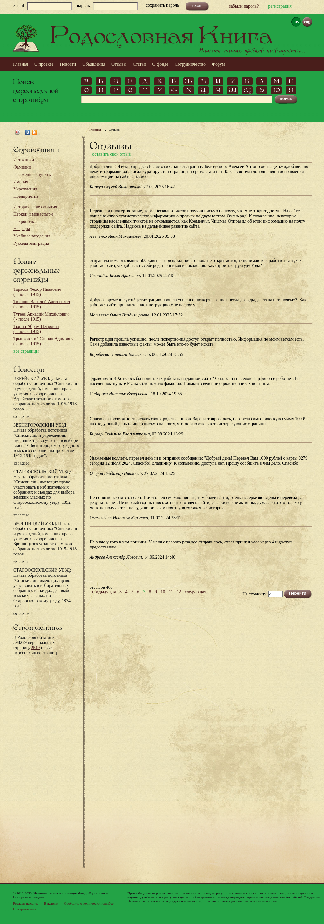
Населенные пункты (32, 174)
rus (296, 21)
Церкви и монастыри (33, 214)
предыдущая (104, 592)
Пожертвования (24, 909)
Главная (20, 64)
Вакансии (51, 903)
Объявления (93, 64)
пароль (83, 5)
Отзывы (118, 64)
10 (163, 592)
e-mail (18, 5)
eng (307, 21)
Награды (21, 228)
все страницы (26, 351)
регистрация (280, 6)
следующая (195, 592)
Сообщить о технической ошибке (89, 903)
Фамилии (22, 167)
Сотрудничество (190, 64)
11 (171, 592)
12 (179, 592)
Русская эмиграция (31, 243)
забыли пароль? (244, 6)
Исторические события (35, 206)
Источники (23, 159)
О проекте (43, 64)
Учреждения (25, 189)
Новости (68, 64)
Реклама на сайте (25, 903)
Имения (20, 181)
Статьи (139, 64)
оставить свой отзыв (111, 154)
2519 (35, 647)
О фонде (160, 64)
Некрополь (23, 221)
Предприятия (25, 196)
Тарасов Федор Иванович (37, 292)
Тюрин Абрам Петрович (36, 329)
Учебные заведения (31, 236)
